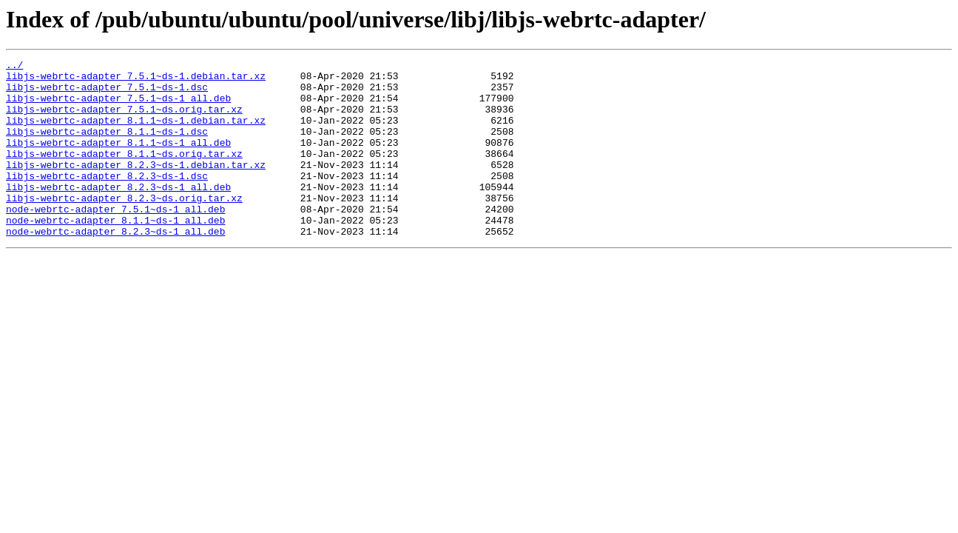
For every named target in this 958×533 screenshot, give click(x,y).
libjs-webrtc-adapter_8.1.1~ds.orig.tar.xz (124, 173)
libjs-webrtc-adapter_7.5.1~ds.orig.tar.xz (124, 120)
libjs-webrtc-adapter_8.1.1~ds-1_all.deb (118, 160)
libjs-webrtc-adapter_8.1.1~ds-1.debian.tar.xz (136, 133)
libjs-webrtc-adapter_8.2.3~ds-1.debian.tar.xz (136, 186)
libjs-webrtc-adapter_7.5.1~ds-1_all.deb (118, 106)
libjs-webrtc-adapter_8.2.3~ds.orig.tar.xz (124, 226)
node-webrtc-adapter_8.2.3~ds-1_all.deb (115, 266)
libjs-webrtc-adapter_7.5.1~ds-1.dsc (107, 93)
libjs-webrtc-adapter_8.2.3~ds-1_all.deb (118, 213)
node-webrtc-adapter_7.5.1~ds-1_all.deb (115, 240)
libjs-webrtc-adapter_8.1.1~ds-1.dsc (107, 146)
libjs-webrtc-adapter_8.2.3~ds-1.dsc (107, 200)
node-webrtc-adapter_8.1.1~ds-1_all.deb (115, 253)
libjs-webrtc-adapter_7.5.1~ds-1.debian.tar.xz (136, 80)
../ (14, 66)
